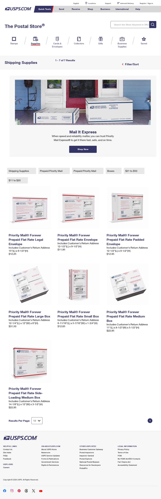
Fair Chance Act (124, 462)
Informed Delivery (127, 3)
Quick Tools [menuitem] (44, 9)
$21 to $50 (131, 170)
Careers (6, 467)
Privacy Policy (123, 449)
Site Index (7, 452)
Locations (92, 3)
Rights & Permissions (50, 465)
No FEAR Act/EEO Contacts (129, 459)
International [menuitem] (122, 9)
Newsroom (45, 452)
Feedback (7, 459)
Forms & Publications (50, 459)
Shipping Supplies (19, 170)
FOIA (120, 456)
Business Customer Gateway (91, 449)
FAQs (5, 456)
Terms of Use (123, 452)
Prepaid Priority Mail (51, 170)
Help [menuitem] (137, 9)
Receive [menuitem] (76, 9)
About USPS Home (49, 449)
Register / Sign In (146, 3)
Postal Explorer (86, 459)
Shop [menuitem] (90, 9)
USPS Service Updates (50, 456)
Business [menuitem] (105, 9)
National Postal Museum (89, 462)
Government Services (50, 462)
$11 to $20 (15, 180)
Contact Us (7, 449)
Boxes (111, 170)
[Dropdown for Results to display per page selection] (36, 420)
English (73, 3)
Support (108, 3)
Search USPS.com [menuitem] (148, 9)
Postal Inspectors (87, 452)
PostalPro (84, 468)
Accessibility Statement (127, 465)
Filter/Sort (131, 64)
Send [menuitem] (61, 9)
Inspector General (87, 456)
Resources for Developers (90, 465)
